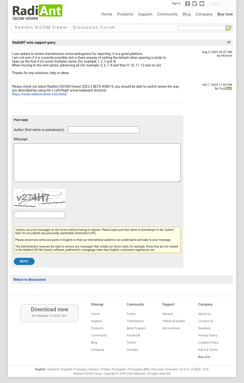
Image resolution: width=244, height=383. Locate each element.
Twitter (131, 342)
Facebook (133, 335)
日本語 (195, 369)
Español (66, 369)
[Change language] (221, 3)
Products (125, 14)
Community (167, 14)
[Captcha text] (39, 221)
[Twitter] (194, 5)
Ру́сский (157, 369)
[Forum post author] (103, 129)
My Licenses (171, 328)
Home (106, 14)
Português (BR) (138, 369)
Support (145, 14)
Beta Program (136, 328)
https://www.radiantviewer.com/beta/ (39, 94)
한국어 (184, 369)
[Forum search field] (202, 28)
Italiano (94, 369)
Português (119, 369)
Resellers (204, 328)
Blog (187, 14)
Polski (105, 369)
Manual (168, 314)
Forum (131, 314)
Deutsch (53, 369)
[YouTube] (201, 5)
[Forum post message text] (97, 166)
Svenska (171, 369)
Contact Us (206, 321)
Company (204, 14)
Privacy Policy (207, 335)
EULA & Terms (208, 349)
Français (80, 369)
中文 (206, 369)
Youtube (132, 349)
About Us (204, 314)
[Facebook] (187, 5)
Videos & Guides (174, 321)
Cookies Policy (208, 342)
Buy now (225, 14)
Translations (135, 321)
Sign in (176, 3)
